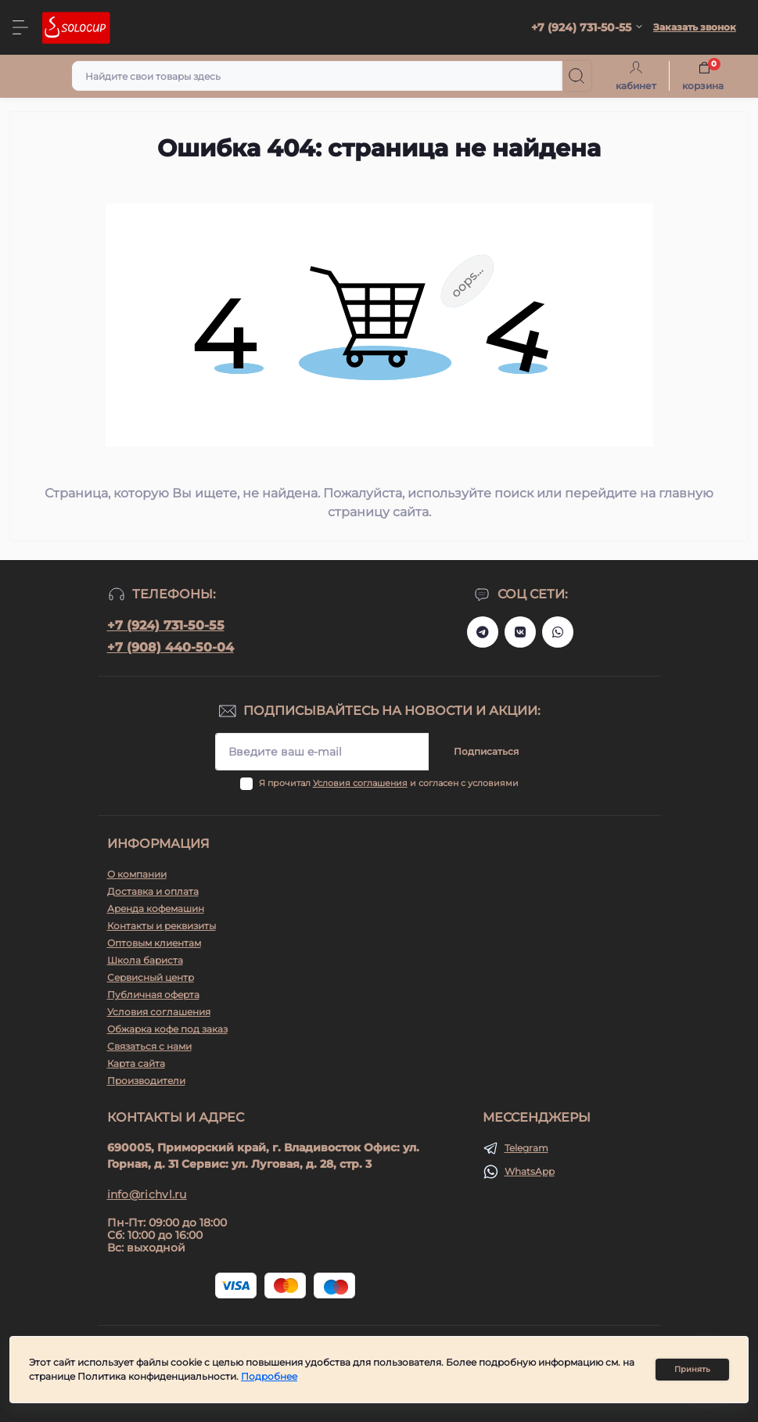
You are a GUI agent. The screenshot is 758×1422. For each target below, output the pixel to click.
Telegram (526, 1148)
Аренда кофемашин (155, 908)
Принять (692, 1369)
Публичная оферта (153, 994)
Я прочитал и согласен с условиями (389, 782)
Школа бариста (145, 960)
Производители (146, 1080)
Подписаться (486, 751)
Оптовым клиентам (154, 943)
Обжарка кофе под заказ (167, 1029)
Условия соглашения (360, 782)
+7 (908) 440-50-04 (170, 647)
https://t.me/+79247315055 (482, 632)
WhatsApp (530, 1171)
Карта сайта (136, 1063)
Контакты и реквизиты (161, 926)
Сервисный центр (150, 977)
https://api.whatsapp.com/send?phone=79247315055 (557, 632)
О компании (137, 874)
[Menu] (20, 27)
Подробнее (269, 1376)
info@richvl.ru (147, 1194)
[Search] (576, 76)
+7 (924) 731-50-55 (166, 625)
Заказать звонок (694, 27)
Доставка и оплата (153, 891)
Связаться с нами (149, 1046)
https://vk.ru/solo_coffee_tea (520, 632)
